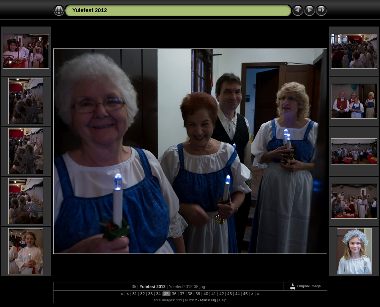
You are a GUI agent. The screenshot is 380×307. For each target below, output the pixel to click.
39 (197, 293)
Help (223, 300)
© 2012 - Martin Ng (201, 300)
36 (174, 293)
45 (245, 293)
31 (134, 293)
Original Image (305, 286)
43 (229, 293)
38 (189, 293)
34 (158, 293)
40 (205, 293)
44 (237, 293)
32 (142, 293)
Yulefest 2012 (90, 10)
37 (182, 293)
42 (221, 293)
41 (213, 293)
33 (150, 293)
